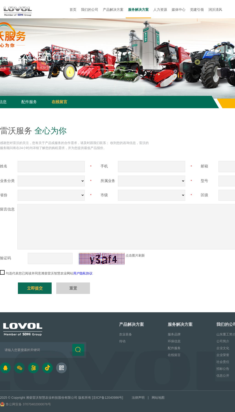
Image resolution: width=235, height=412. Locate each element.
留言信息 (7, 209)
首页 (73, 9)
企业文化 (222, 348)
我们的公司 (89, 9)
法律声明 (138, 397)
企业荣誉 (222, 355)
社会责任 (222, 361)
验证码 (5, 258)
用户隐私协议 (82, 273)
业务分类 (7, 181)
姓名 (3, 166)
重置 (73, 288)
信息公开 (222, 375)
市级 (104, 195)
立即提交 (35, 288)
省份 (3, 195)
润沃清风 (215, 9)
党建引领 (197, 9)
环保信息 (174, 341)
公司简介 (222, 341)
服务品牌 (174, 334)
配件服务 (29, 102)
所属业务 (108, 181)
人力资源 (160, 9)
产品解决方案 (113, 9)
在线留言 (59, 102)
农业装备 (125, 334)
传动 (122, 341)
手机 (104, 166)
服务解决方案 (138, 9)
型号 (204, 181)
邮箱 (204, 166)
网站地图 (158, 397)
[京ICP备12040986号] (107, 397)
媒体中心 (178, 9)
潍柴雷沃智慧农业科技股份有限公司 (51, 397)
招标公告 (222, 368)
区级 (204, 195)
